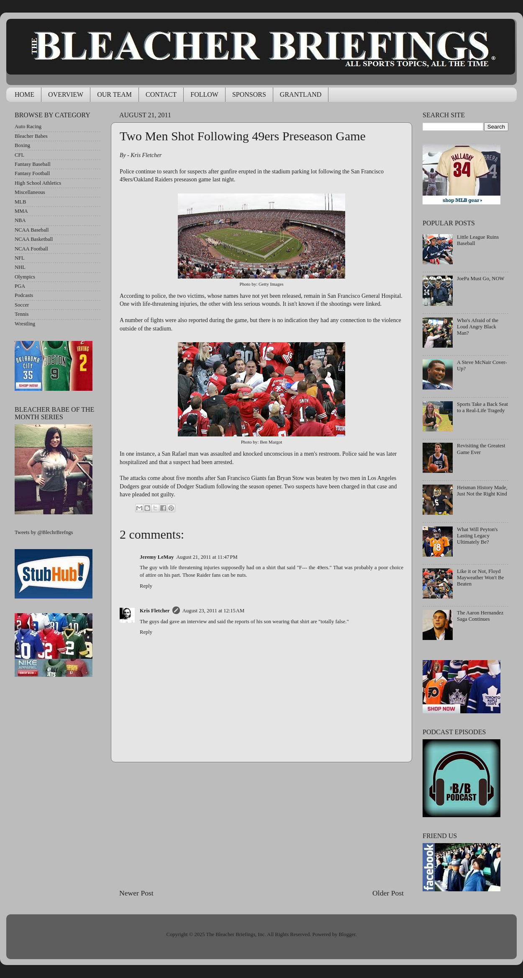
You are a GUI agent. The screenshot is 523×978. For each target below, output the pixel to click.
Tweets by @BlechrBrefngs (44, 532)
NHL (20, 267)
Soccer (22, 305)
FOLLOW (204, 94)
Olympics (25, 277)
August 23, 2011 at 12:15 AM (213, 611)
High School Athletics (38, 183)
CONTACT (161, 94)
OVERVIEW (65, 94)
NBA (20, 220)
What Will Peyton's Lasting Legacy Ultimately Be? (477, 535)
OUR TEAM (114, 94)
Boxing (22, 145)
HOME (24, 94)
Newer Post (136, 893)
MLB (20, 202)
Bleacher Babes (31, 136)
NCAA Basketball (34, 239)
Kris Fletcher (155, 611)
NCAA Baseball (32, 230)
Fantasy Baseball (33, 164)
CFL (19, 155)
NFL (20, 258)
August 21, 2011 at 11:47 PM (207, 557)
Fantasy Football (32, 173)
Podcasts (24, 295)
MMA (21, 211)
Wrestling (25, 324)
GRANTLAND (301, 94)
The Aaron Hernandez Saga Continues (480, 616)
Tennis (21, 314)
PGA (20, 286)
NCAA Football (31, 249)
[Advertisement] (261, 825)
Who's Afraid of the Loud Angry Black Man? (477, 326)
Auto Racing (28, 126)
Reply (146, 586)
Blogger (346, 934)
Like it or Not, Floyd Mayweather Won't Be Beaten (480, 577)
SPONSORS (249, 94)
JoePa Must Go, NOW (480, 278)
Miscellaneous (30, 192)
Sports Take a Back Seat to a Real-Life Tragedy (482, 407)
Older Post (388, 893)
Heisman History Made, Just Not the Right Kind (482, 491)
